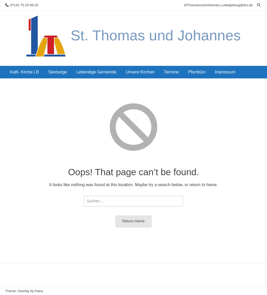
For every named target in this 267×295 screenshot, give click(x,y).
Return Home (133, 221)
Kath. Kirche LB (24, 72)
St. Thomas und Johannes (156, 35)
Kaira (39, 291)
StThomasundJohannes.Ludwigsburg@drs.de (218, 5)
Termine (171, 72)
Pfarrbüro (196, 72)
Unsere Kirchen (140, 72)
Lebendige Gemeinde (96, 72)
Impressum (225, 72)
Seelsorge (57, 72)
